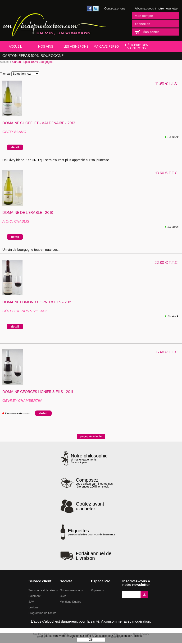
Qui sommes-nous (71, 590)
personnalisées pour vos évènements (91, 532)
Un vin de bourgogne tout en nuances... (31, 249)
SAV (31, 601)
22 (166, 262)
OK (91, 639)
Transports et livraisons (43, 590)
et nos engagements (89, 458)
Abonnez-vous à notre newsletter (156, 8)
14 (166, 83)
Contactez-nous (114, 8)
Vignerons (97, 590)
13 (166, 173)
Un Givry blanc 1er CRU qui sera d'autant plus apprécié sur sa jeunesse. (56, 160)
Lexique (33, 607)
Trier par (5, 73)
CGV (63, 596)
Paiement (34, 596)
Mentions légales (70, 601)
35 (166, 352)
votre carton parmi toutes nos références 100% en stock (99, 483)
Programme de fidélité (42, 613)
